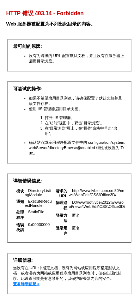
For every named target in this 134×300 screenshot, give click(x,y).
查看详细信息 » (26, 284)
